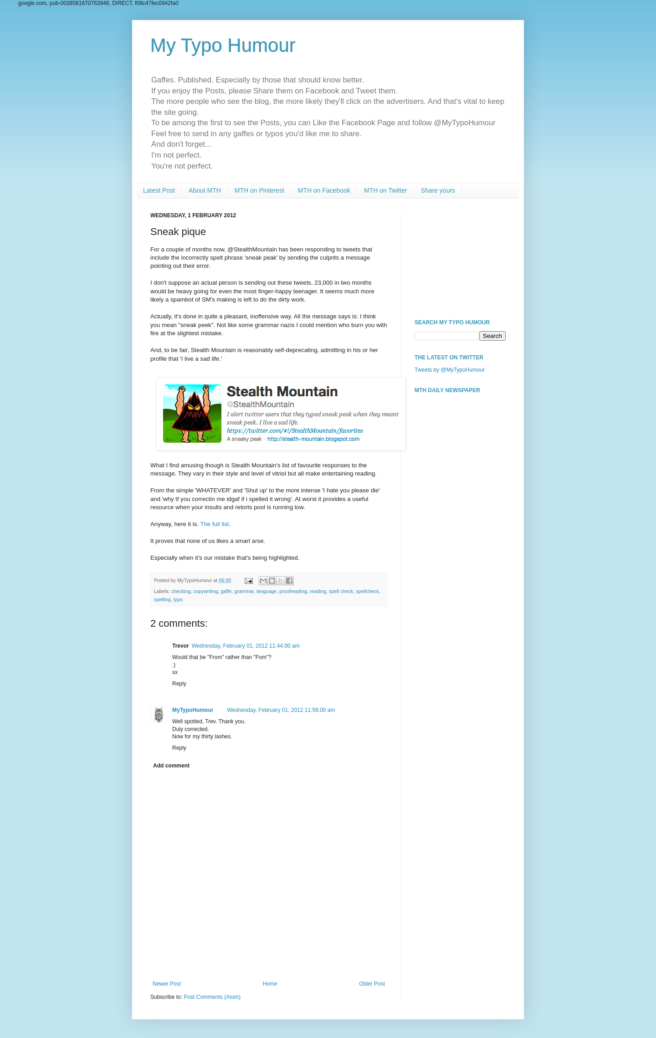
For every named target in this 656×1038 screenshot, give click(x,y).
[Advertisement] (460, 257)
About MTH (205, 190)
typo (178, 599)
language (266, 591)
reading (318, 591)
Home (270, 984)
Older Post (372, 984)
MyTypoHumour (192, 710)
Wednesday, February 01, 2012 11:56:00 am (281, 710)
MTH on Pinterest (259, 190)
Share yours (438, 190)
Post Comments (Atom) (212, 997)
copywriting (205, 591)
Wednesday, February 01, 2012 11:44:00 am (246, 646)
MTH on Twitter (385, 190)
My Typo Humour (223, 45)
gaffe (225, 591)
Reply (179, 683)
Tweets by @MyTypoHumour (450, 370)
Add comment (171, 765)
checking (181, 591)
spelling (162, 599)
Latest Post (159, 190)
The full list (214, 524)
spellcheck (367, 591)
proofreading (293, 591)
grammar (244, 591)
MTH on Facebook (324, 190)
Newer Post (167, 984)
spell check (341, 591)
